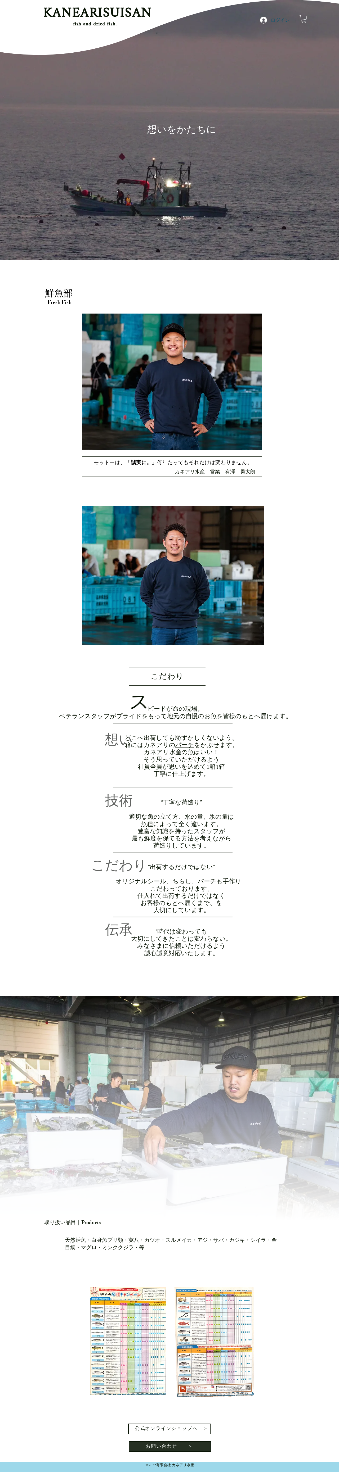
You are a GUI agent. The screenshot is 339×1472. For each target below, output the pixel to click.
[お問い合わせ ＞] (170, 1446)
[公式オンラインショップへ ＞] (169, 1429)
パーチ (184, 745)
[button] (303, 19)
